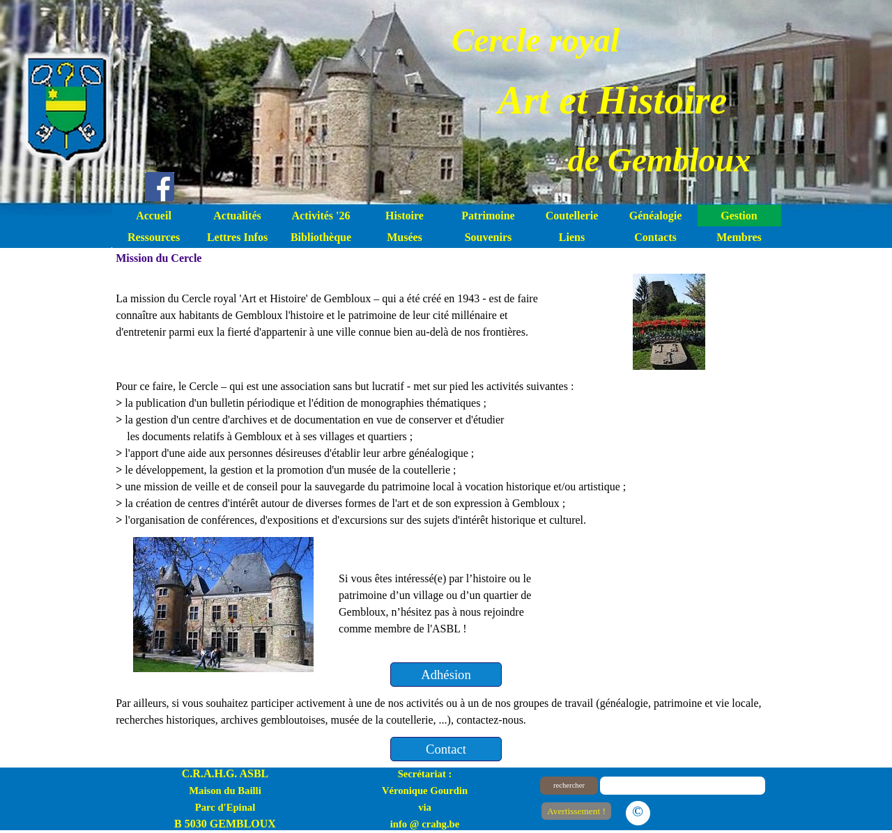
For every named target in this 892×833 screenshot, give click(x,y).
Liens (572, 237)
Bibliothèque (321, 237)
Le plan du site (711, 810)
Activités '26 (321, 215)
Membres (739, 237)
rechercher (569, 785)
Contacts (655, 237)
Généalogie (655, 215)
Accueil (153, 215)
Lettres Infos (237, 237)
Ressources (154, 237)
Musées (404, 237)
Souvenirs (488, 237)
